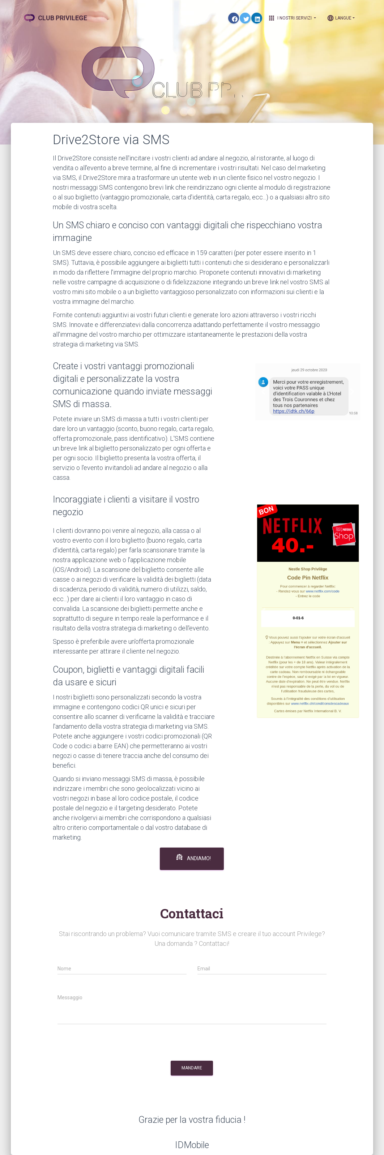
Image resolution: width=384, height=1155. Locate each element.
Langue (339, 18)
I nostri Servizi (292, 18)
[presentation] (112, 1045)
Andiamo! (193, 857)
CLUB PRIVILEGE (55, 18)
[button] (263, 391)
